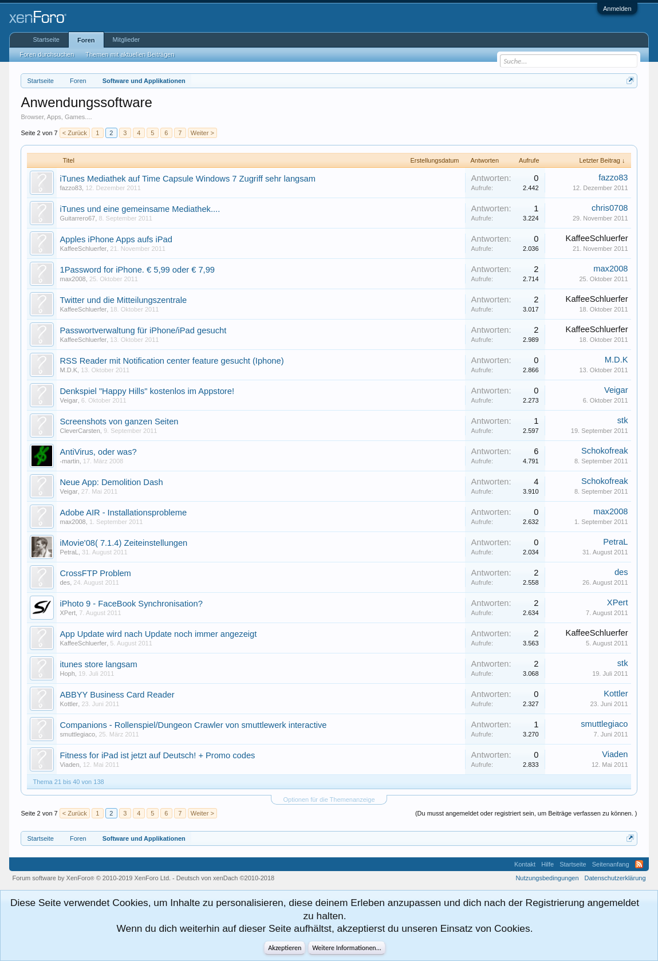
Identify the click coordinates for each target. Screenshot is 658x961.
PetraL (69, 552)
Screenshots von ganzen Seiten (119, 421)
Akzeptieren (284, 948)
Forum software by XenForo (91, 878)
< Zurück (74, 132)
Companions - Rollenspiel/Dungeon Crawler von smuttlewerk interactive (193, 725)
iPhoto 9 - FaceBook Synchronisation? (131, 603)
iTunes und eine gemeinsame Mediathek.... (140, 209)
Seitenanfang (610, 864)
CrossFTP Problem (95, 573)
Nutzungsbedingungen (546, 878)
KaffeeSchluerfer (83, 248)
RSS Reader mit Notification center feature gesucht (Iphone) (171, 360)
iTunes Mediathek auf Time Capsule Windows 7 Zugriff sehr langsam (187, 178)
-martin (69, 461)
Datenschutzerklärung (615, 878)
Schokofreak (604, 450)
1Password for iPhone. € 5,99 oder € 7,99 (137, 269)
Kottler (69, 703)
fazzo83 (71, 187)
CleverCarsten (80, 430)
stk (622, 420)
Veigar (68, 400)
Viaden (69, 764)
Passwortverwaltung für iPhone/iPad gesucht (143, 330)
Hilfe (547, 864)
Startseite (46, 39)
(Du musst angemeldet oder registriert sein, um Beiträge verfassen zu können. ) (526, 813)
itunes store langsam (98, 664)
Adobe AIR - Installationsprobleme (123, 512)
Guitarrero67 (77, 218)
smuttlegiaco (77, 734)
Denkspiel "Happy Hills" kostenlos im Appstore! (147, 391)
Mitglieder (126, 39)
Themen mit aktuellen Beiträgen (129, 54)
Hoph (67, 673)
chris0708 (610, 207)
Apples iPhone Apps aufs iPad (116, 239)
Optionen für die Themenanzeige (329, 799)
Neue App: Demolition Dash (111, 482)
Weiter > (202, 132)
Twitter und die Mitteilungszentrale (123, 300)
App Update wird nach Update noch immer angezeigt (158, 634)
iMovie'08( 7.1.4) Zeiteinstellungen (123, 543)
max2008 (72, 278)
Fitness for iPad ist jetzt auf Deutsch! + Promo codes (157, 755)
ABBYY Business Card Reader (117, 694)
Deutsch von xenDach (225, 878)
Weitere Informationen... (346, 948)
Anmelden (617, 8)
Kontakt (524, 864)
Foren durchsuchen (46, 54)
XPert (68, 612)
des (65, 582)
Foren (86, 40)
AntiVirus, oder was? (98, 451)
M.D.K (68, 370)
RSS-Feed (639, 864)
